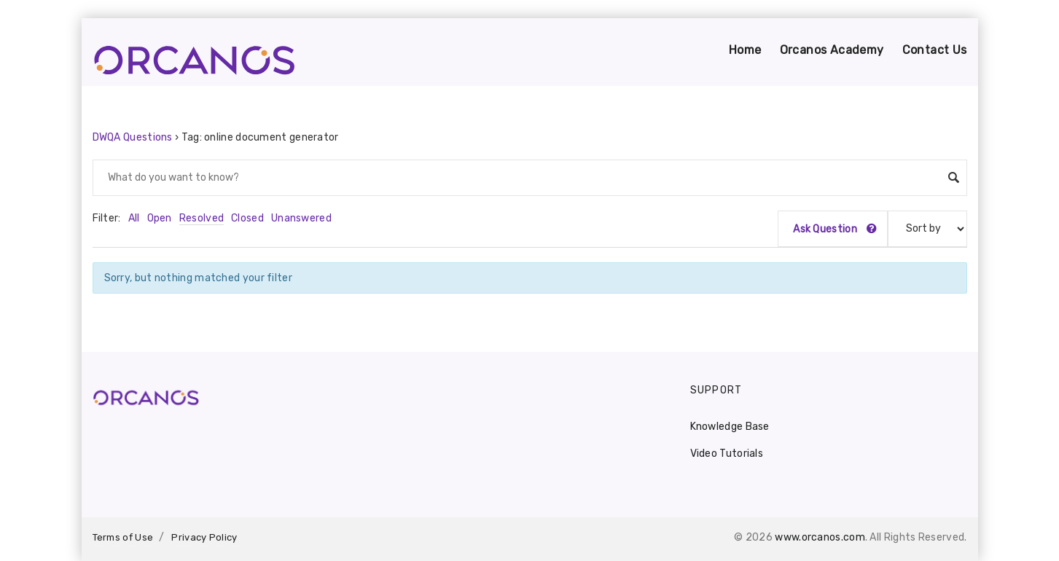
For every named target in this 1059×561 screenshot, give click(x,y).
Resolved (201, 218)
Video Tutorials (727, 453)
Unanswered (301, 218)
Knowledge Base (730, 426)
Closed (247, 218)
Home (745, 50)
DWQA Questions (133, 137)
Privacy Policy (204, 537)
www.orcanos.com (820, 537)
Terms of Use (123, 537)
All (134, 218)
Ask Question (835, 229)
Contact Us (934, 50)
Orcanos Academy (832, 50)
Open (159, 218)
